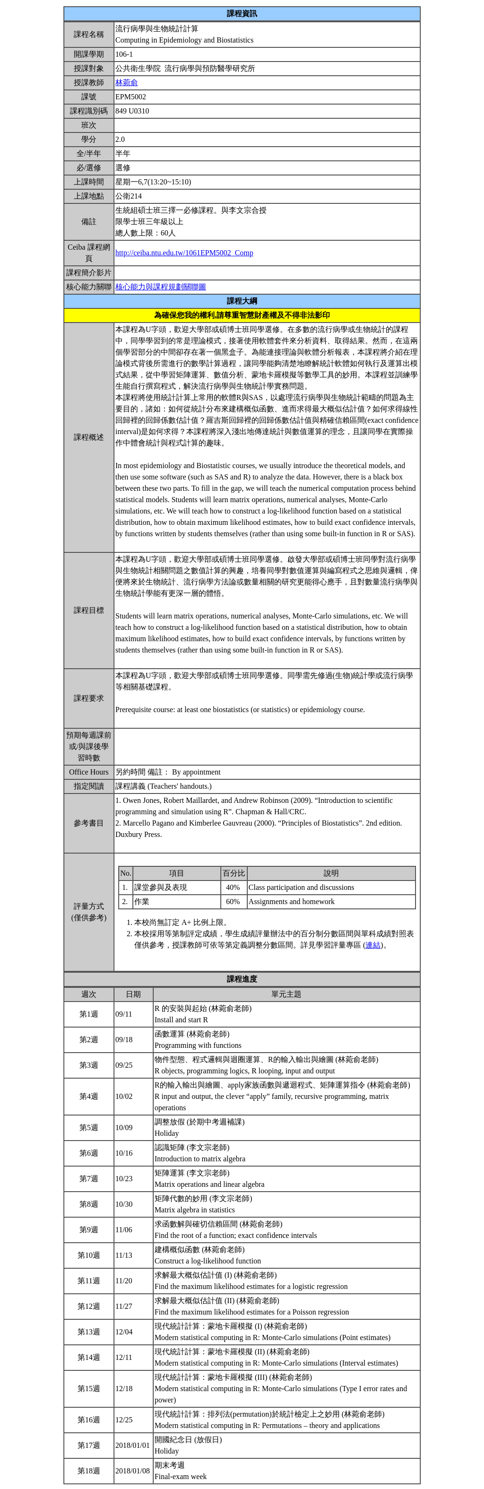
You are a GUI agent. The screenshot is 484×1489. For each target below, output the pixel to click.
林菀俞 (126, 82)
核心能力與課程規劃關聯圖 (160, 287)
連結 (372, 945)
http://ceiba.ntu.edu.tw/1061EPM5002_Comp (184, 253)
